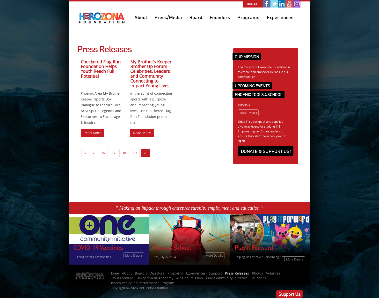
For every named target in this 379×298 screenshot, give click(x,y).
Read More (92, 132)
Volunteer (274, 273)
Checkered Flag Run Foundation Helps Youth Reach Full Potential (101, 69)
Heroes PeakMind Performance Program (141, 283)
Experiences (280, 17)
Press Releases (237, 273)
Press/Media (168, 17)
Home (114, 273)
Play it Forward (121, 278)
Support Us (289, 294)
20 (145, 153)
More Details (248, 113)
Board (195, 17)
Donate (253, 4)
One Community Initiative (227, 278)
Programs (248, 17)
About (140, 17)
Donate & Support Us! (266, 151)
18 (124, 153)
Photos (257, 273)
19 (135, 153)
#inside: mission (189, 278)
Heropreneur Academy (155, 278)
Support (215, 273)
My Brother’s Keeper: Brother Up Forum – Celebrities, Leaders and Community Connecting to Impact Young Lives (151, 74)
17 (113, 153)
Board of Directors (149, 273)
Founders (220, 17)
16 (103, 153)
